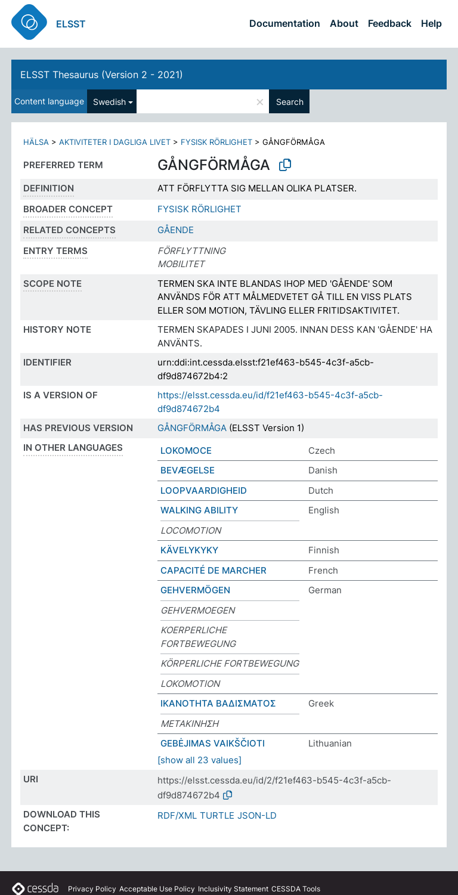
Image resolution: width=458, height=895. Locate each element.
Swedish (109, 102)
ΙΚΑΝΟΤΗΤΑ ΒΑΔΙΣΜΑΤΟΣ (218, 703)
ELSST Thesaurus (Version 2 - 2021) (101, 74)
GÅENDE (175, 230)
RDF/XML (177, 815)
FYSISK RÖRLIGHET (216, 142)
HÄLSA (36, 142)
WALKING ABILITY (199, 510)
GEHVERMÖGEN (195, 590)
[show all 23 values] (199, 760)
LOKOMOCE (186, 450)
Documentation (284, 23)
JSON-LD (257, 815)
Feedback (389, 23)
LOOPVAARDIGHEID (203, 490)
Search (290, 102)
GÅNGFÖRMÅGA (192, 427)
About (344, 23)
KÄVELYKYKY (189, 550)
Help (431, 23)
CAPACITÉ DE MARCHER (213, 570)
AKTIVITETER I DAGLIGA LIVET (115, 142)
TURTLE (217, 815)
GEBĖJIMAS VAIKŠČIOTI (212, 743)
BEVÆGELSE (187, 470)
